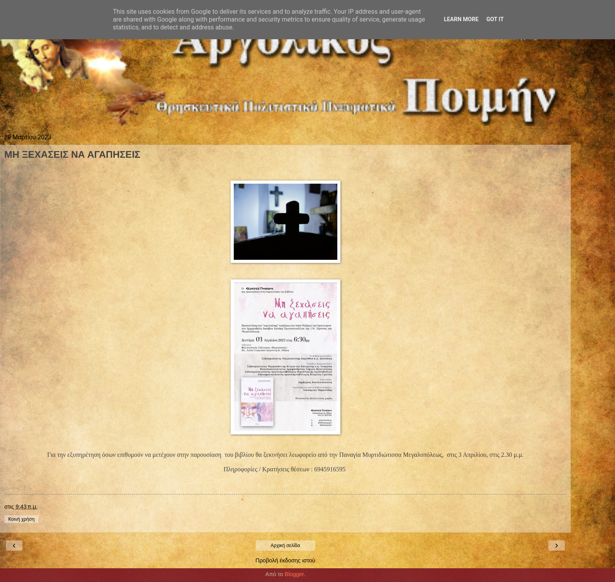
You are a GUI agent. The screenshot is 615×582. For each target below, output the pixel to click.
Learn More (461, 19)
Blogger (294, 574)
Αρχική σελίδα (285, 545)
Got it (495, 19)
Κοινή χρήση (21, 519)
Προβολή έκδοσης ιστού (285, 560)
